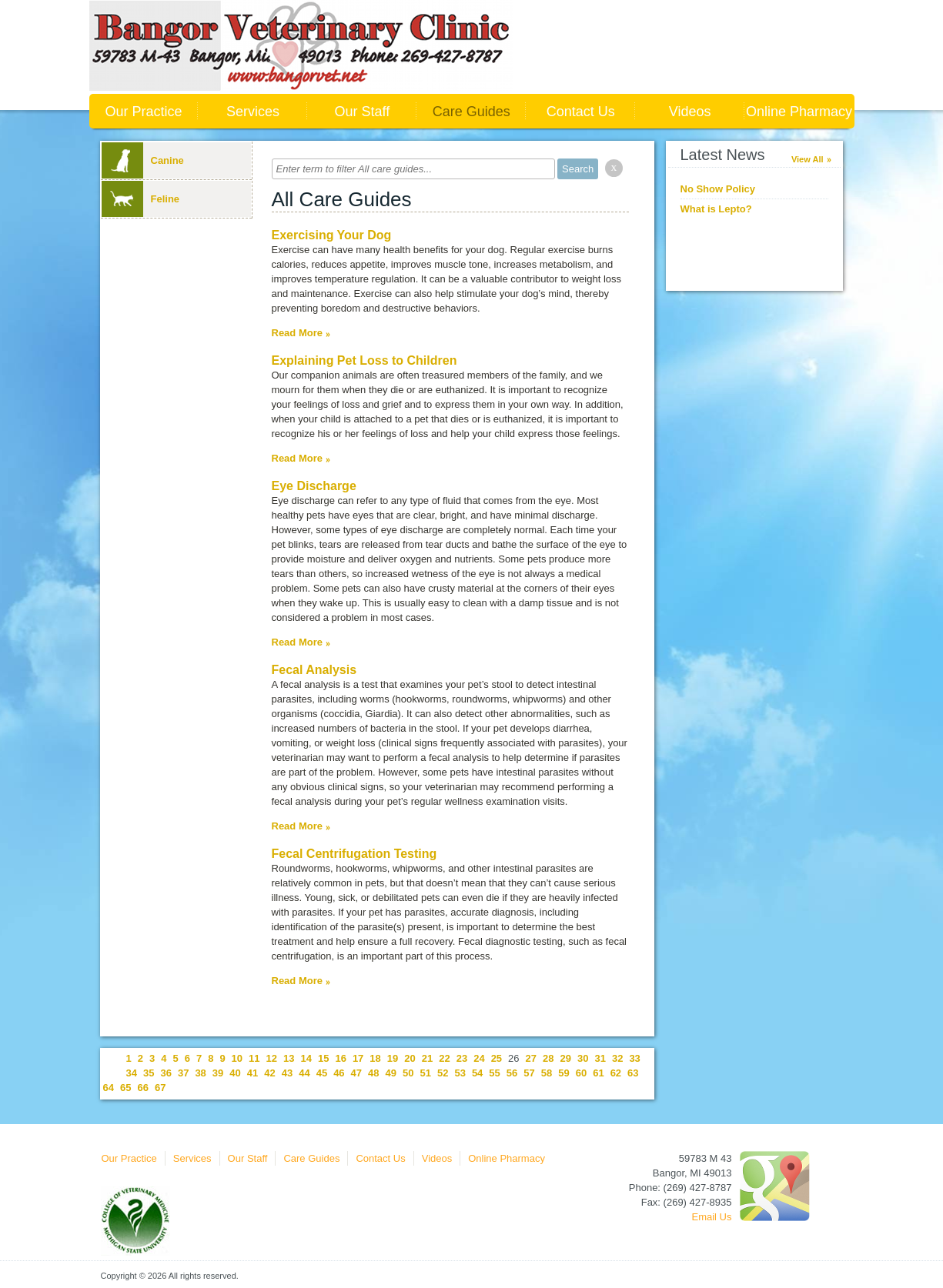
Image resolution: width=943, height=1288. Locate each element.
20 (409, 1058)
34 (131, 1073)
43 (287, 1073)
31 (599, 1058)
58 (546, 1073)
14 (305, 1058)
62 (615, 1073)
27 (531, 1058)
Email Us (711, 1217)
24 (478, 1058)
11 (254, 1058)
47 (356, 1073)
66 (142, 1087)
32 (617, 1058)
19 (392, 1058)
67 (160, 1087)
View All (807, 159)
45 (321, 1073)
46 (338, 1073)
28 (548, 1058)
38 (200, 1073)
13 (288, 1058)
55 (494, 1073)
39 (217, 1073)
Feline (141, 199)
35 (148, 1073)
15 (323, 1058)
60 (581, 1073)
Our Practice (143, 111)
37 (183, 1073)
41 (252, 1073)
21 (427, 1058)
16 (340, 1058)
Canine (143, 160)
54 (477, 1073)
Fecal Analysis (314, 669)
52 (442, 1073)
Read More (297, 333)
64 (108, 1087)
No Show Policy (718, 189)
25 (496, 1058)
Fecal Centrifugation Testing (354, 853)
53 (459, 1073)
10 (237, 1058)
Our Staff (362, 111)
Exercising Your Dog (332, 235)
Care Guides (471, 111)
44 (304, 1073)
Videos (690, 111)
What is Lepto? (716, 209)
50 (408, 1073)
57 (528, 1073)
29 (565, 1058)
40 (234, 1073)
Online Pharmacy (799, 111)
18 (375, 1058)
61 (598, 1073)
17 (358, 1058)
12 (271, 1058)
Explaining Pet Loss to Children (364, 360)
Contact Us (581, 111)
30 (582, 1058)
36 (165, 1073)
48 (373, 1073)
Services (252, 111)
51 (425, 1073)
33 (634, 1058)
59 (563, 1073)
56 (512, 1073)
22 (444, 1058)
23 (461, 1058)
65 (125, 1087)
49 (391, 1073)
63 (632, 1073)
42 (269, 1073)
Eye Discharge (314, 485)
